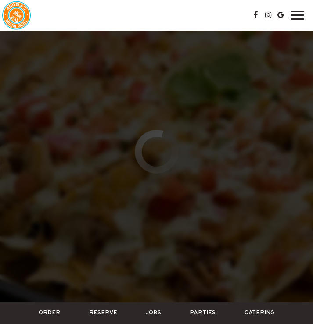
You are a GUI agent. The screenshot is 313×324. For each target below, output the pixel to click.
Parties (203, 313)
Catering (259, 313)
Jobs (153, 313)
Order (49, 313)
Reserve (103, 313)
